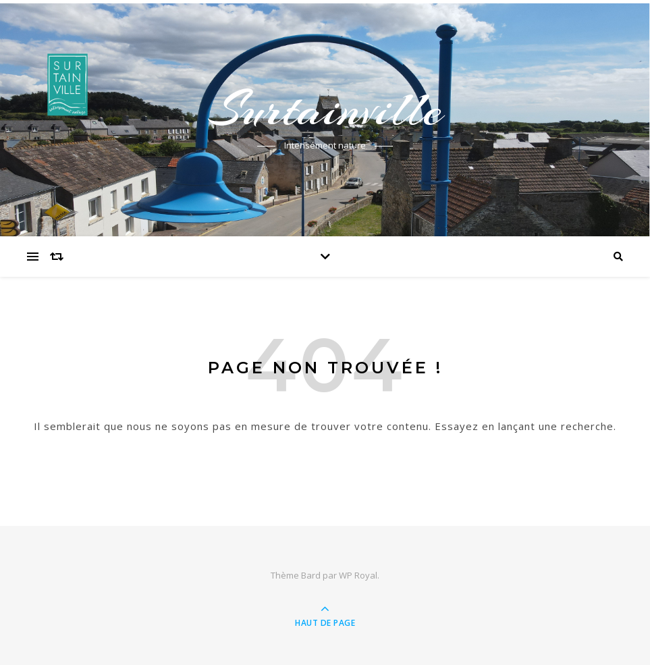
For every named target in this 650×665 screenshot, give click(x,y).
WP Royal (358, 575)
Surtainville (325, 109)
